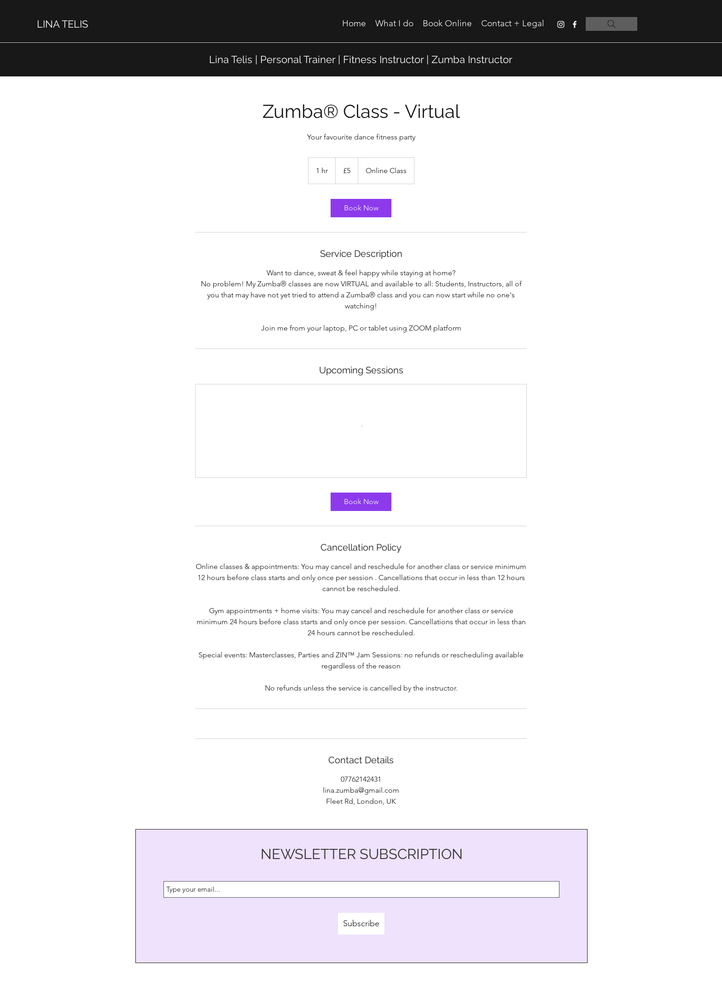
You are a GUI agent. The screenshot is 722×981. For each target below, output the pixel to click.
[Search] (611, 24)
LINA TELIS (62, 24)
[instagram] (560, 24)
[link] (361, 208)
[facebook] (574, 24)
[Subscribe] (361, 924)
